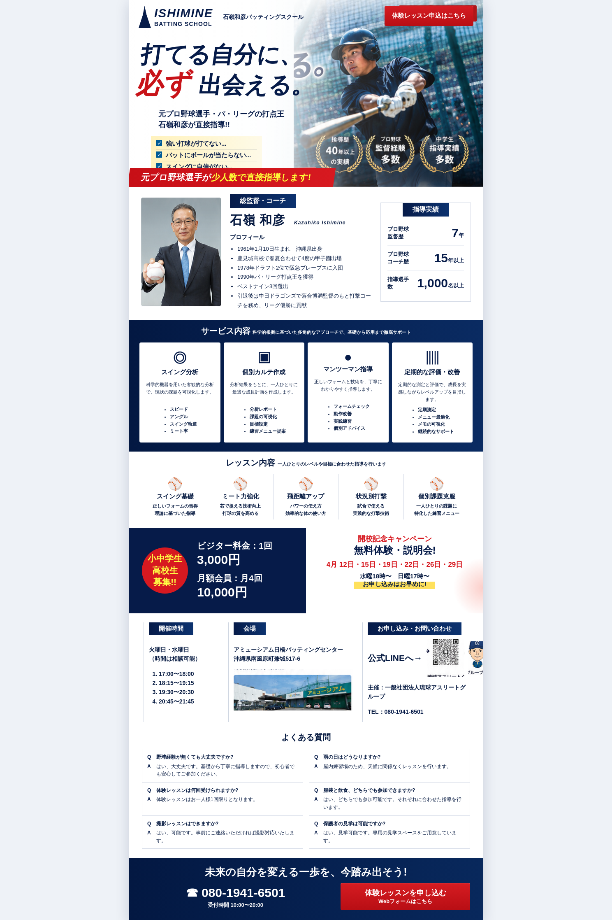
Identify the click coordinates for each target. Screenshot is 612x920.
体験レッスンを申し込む (405, 897)
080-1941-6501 (404, 711)
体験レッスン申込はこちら (429, 15)
